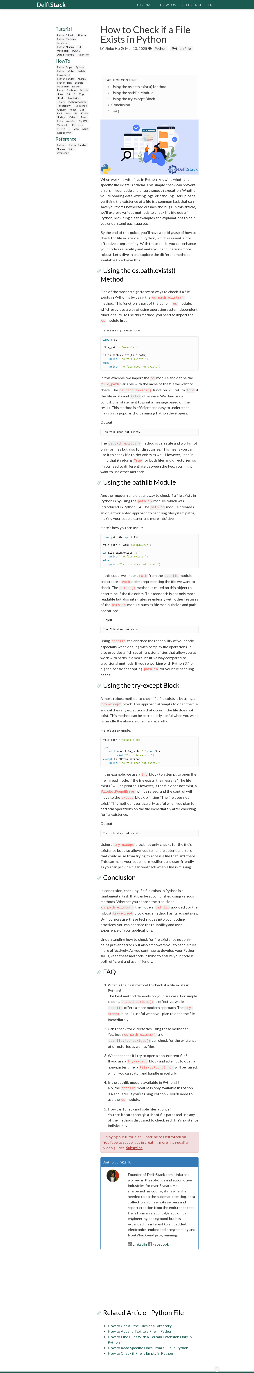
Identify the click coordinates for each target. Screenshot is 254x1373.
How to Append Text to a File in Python (140, 1323)
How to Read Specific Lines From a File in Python (148, 1339)
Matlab (84, 90)
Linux (60, 94)
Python (79, 67)
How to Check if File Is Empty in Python (140, 1345)
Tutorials (144, 5)
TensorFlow (64, 105)
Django (79, 82)
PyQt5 (76, 50)
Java (68, 113)
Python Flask (64, 82)
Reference (191, 5)
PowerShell (63, 74)
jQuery (61, 101)
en (211, 5)
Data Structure (65, 54)
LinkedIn (137, 1236)
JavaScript (63, 43)
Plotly (60, 90)
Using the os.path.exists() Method (138, 86)
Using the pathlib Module (132, 92)
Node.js (61, 117)
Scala (85, 128)
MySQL (83, 121)
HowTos (168, 5)
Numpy (82, 78)
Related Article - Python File (140, 1304)
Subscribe (134, 1139)
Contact (211, 1368)
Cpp (81, 94)
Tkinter (82, 35)
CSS (82, 109)
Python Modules (66, 39)
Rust (83, 117)
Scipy (72, 148)
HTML (60, 98)
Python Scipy (64, 67)
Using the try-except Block (133, 98)
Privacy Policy (175, 1368)
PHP (59, 113)
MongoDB (63, 124)
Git (79, 46)
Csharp (73, 117)
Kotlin (84, 113)
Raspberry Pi (64, 132)
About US (136, 1368)
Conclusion (120, 104)
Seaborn (72, 90)
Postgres (77, 124)
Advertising (194, 1368)
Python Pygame (77, 101)
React (72, 109)
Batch (81, 71)
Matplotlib (63, 50)
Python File (181, 48)
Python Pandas (65, 78)
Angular (61, 109)
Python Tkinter (66, 71)
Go (76, 113)
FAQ (115, 111)
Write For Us (154, 1368)
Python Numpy (65, 46)
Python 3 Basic (65, 35)
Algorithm (83, 54)
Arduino (70, 121)
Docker (76, 86)
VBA (76, 128)
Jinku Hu (112, 48)
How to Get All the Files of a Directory (140, 1317)
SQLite (61, 128)
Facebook (158, 1236)
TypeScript (80, 105)
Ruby (60, 121)
